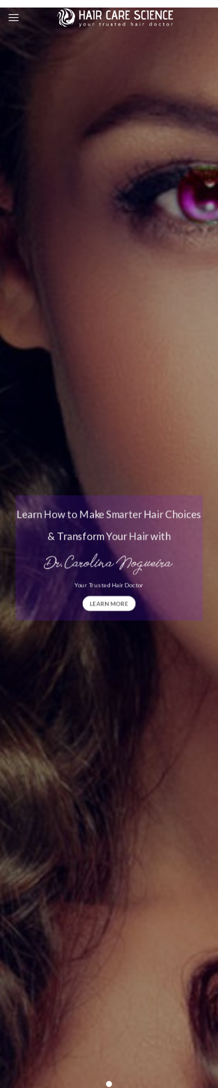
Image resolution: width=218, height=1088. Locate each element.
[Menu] (14, 17)
